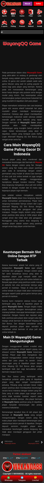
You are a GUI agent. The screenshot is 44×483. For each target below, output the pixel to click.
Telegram (22, 478)
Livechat (35, 478)
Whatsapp (8, 478)
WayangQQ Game (22, 43)
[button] (4, 13)
